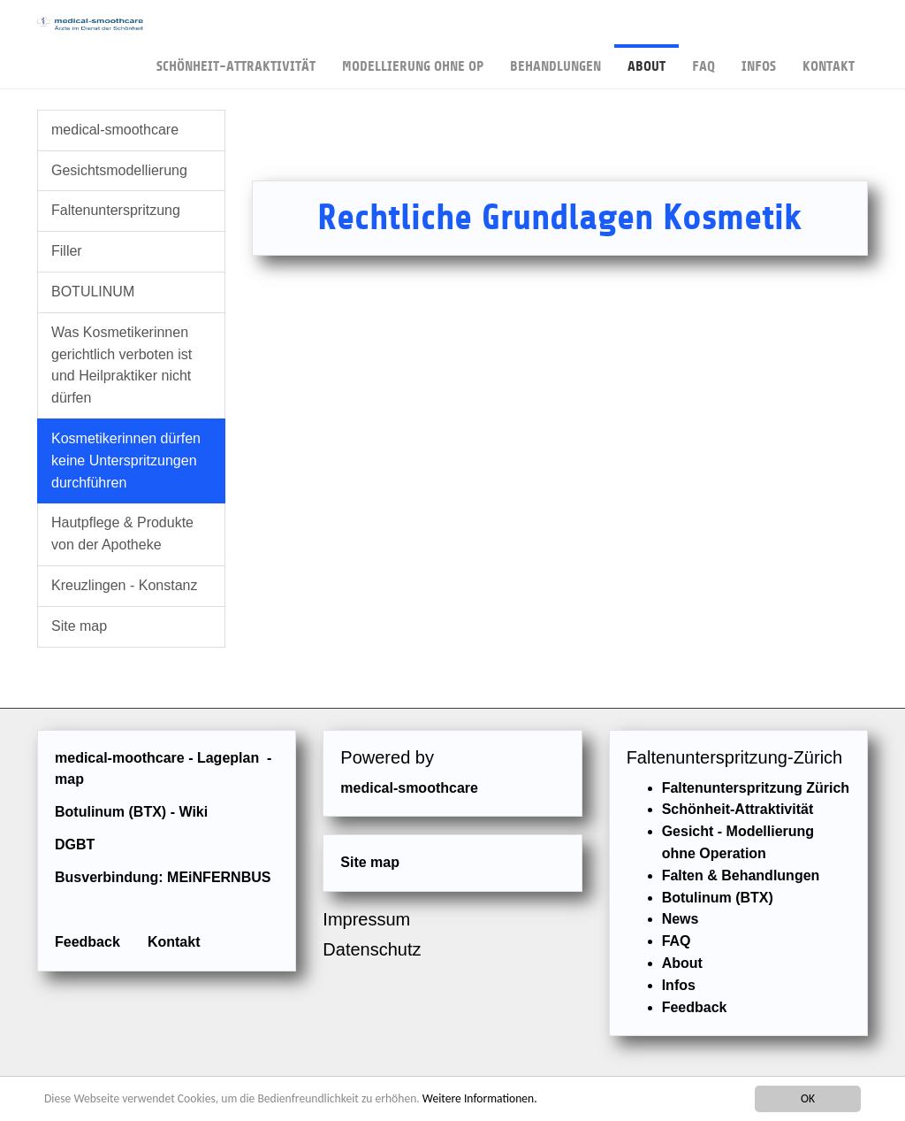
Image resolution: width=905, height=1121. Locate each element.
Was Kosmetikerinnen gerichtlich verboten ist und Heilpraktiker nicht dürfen (121, 365)
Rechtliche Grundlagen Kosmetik (559, 217)
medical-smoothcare (115, 129)
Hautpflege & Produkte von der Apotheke (122, 533)
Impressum (366, 919)
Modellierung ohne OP (413, 59)
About (646, 59)
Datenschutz (372, 949)
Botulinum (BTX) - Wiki (131, 811)
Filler (66, 250)
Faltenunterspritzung (115, 210)
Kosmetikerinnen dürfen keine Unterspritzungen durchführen (126, 460)
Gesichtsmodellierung (119, 170)
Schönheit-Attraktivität (236, 59)
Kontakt (828, 59)
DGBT (75, 844)
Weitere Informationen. (479, 1099)
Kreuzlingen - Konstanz (124, 585)
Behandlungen (555, 59)
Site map (79, 625)
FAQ (703, 59)
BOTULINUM (92, 291)
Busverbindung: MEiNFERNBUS (162, 877)
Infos (758, 59)
